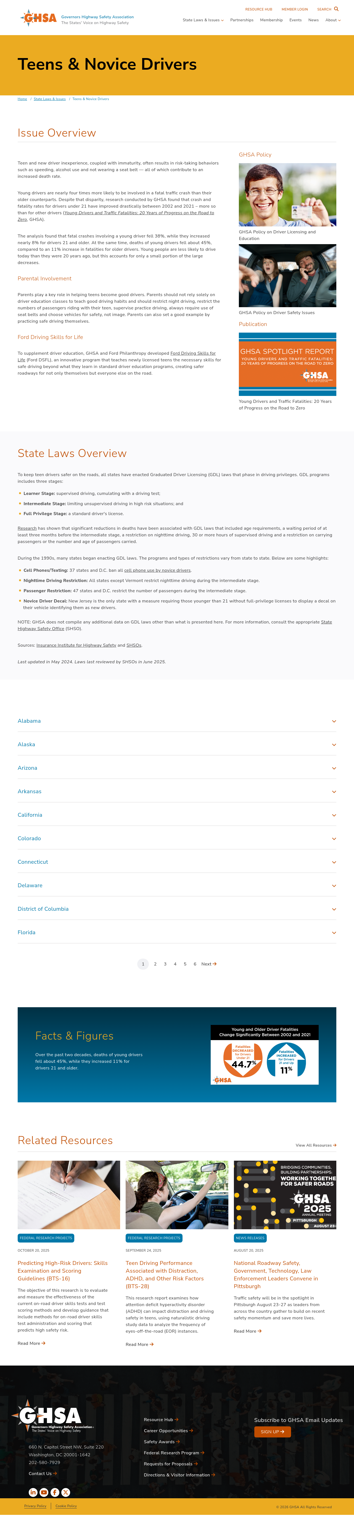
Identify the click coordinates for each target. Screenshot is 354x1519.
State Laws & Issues (50, 99)
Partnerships (241, 20)
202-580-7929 (44, 1463)
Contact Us (43, 1474)
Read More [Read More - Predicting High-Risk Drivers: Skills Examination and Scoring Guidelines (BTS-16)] (32, 1343)
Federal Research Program (174, 1453)
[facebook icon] (55, 1492)
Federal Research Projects (46, 1238)
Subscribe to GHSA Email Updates (298, 1420)
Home (22, 99)
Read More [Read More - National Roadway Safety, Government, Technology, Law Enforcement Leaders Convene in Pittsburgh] (248, 1331)
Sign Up (272, 1432)
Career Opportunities (168, 1431)
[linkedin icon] (33, 1492)
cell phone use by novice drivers (157, 570)
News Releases (250, 1238)
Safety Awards (162, 1442)
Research (27, 528)
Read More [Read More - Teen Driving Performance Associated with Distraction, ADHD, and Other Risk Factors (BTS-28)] (140, 1344)
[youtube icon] (43, 1492)
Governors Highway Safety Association (97, 17)
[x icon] (65, 1492)
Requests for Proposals (171, 1464)
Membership (271, 20)
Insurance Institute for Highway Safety (76, 645)
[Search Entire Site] (327, 9)
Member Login (295, 9)
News (313, 20)
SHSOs (133, 645)
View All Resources (316, 1145)
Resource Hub (259, 9)
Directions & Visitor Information (179, 1475)
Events (295, 20)
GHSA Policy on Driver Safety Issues (277, 313)
